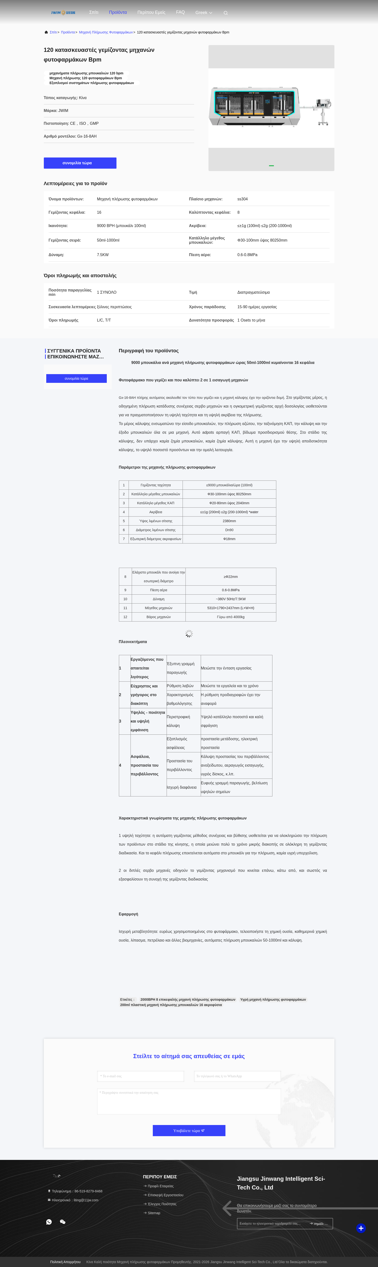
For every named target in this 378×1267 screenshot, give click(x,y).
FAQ (180, 12)
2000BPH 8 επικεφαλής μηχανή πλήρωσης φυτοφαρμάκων (187, 999)
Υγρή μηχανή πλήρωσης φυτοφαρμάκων (273, 999)
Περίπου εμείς (151, 12)
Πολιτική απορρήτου (65, 1262)
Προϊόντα (118, 12)
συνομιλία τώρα (80, 162)
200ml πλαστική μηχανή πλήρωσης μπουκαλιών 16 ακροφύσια (171, 1005)
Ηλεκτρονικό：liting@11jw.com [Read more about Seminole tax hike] (73, 1200)
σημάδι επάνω (319, 1223)
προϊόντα (68, 32)
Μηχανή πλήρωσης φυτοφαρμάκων (106, 32)
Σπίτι (94, 12)
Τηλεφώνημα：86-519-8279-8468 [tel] (75, 1191)
